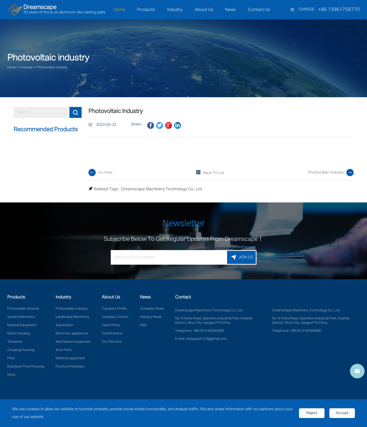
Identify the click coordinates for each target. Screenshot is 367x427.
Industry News (151, 317)
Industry (175, 10)
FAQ (143, 325)
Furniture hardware (70, 366)
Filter (11, 358)
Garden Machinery (21, 317)
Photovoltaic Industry (326, 172)
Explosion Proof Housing (25, 366)
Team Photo (111, 325)
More (11, 374)
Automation (64, 325)
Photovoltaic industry (52, 67)
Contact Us (259, 10)
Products (146, 10)
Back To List (213, 173)
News (230, 10)
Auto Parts (64, 350)
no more (105, 172)
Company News (152, 308)
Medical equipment (70, 358)
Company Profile (114, 308)
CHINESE (306, 9)
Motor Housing (18, 333)
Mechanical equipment (73, 341)
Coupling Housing (20, 350)
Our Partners (111, 341)
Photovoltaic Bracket (23, 308)
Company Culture (115, 317)
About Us (204, 10)
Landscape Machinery (72, 317)
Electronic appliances (72, 333)
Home (119, 10)
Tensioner (15, 341)
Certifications (112, 333)
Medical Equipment (21, 325)
